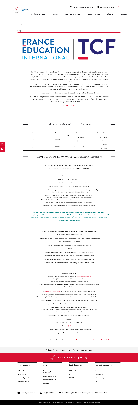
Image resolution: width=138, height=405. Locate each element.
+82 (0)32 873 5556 (47, 393)
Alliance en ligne (100, 378)
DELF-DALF (72, 371)
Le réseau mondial (23, 381)
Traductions (93, 14)
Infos (124, 14)
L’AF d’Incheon (22, 371)
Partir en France (100, 371)
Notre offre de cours (50, 376)
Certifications (72, 14)
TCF (70, 374)
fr (118, 7)
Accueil (20, 25)
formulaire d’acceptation (52, 291)
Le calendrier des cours (50, 379)
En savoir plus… (69, 105)
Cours (55, 14)
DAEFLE (71, 378)
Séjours (110, 14)
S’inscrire (46, 383)
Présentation (38, 14)
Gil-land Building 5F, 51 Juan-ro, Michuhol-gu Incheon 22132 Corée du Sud (82, 393)
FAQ (96, 381)
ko (121, 7)
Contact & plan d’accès (25, 378)
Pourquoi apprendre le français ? (50, 371)
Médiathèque (22, 374)
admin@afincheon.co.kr (26, 393)
